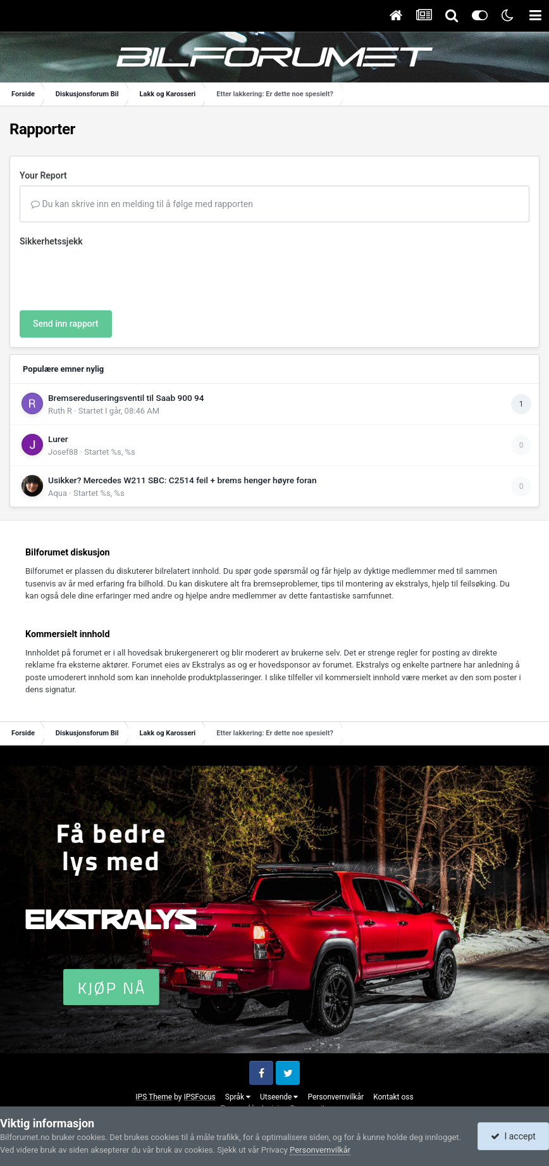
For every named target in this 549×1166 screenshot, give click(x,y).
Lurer (58, 439)
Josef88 (63, 452)
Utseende (279, 1097)
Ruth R (60, 410)
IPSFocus (199, 1097)
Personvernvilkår (335, 1097)
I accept (513, 1136)
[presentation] (116, 276)
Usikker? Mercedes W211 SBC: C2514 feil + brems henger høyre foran (182, 480)
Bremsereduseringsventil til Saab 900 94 (126, 398)
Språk (237, 1097)
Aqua (57, 493)
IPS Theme (153, 1097)
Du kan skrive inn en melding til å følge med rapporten (142, 204)
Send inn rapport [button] (66, 324)
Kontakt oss (393, 1097)
